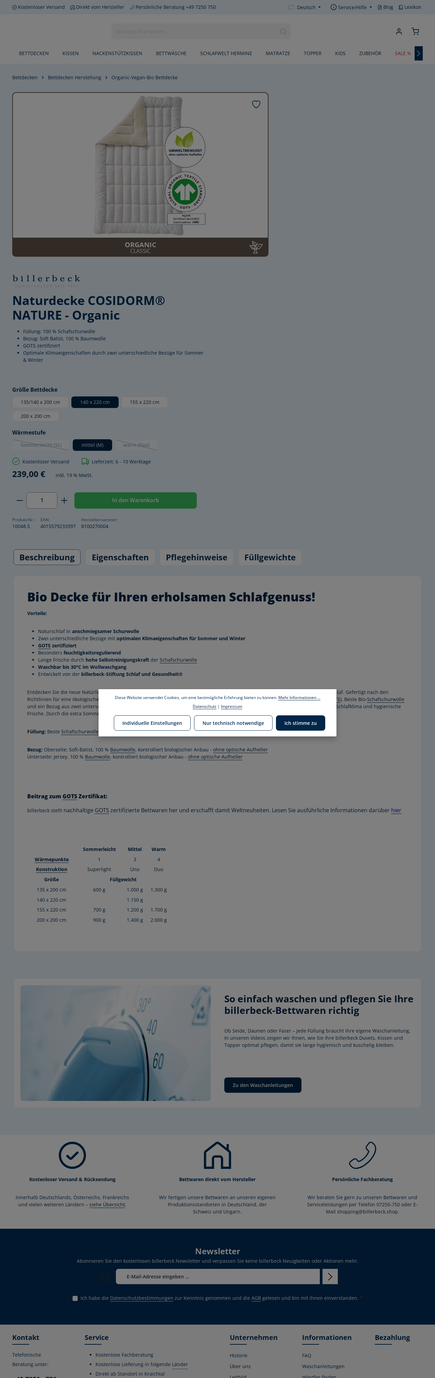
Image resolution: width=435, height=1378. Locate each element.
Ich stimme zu (300, 722)
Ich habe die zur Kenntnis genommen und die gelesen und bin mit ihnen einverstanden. (222, 1143)
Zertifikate (241, 1275)
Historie (238, 1200)
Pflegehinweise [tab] (196, 402)
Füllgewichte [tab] (270, 402)
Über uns (240, 1211)
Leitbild (238, 1222)
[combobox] (193, 31)
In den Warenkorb (313, 345)
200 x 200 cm (283, 239)
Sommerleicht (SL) (292, 269)
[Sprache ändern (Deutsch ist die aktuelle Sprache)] (304, 7)
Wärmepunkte (52, 704)
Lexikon (410, 7)
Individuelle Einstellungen (153, 722)
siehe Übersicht (107, 1050)
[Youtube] (29, 1327)
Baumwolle (122, 595)
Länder (180, 1209)
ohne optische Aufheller (204, 552)
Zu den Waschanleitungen (263, 930)
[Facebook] (18, 1327)
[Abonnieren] (330, 1121)
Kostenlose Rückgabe (314, 1302)
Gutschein (313, 1286)
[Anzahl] (289, 323)
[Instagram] (40, 1327)
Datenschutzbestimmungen (141, 1143)
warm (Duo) (388, 269)
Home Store (243, 1308)
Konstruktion (51, 715)
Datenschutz (316, 1317)
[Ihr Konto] (398, 31)
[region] (129, 174)
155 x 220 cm (392, 225)
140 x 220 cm (342, 225)
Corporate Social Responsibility (248, 1249)
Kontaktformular (31, 1285)
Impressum (315, 1328)
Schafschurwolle (178, 505)
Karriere (239, 1297)
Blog (385, 7)
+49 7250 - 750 (34, 1224)
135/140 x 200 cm (288, 225)
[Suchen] (283, 31)
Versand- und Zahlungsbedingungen (328, 1260)
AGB (256, 1143)
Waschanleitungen (323, 1211)
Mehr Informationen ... (299, 697)
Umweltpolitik (245, 1233)
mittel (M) (340, 268)
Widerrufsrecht (319, 1244)
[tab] (47, 402)
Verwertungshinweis (325, 1339)
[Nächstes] (419, 54)
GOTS (44, 491)
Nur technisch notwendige (233, 722)
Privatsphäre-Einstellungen (317, 1355)
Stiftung (239, 1264)
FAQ (306, 1200)
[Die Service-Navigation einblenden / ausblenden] (351, 7)
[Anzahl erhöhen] (311, 323)
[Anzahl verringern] (267, 323)
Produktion (242, 1286)
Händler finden (319, 1222)
